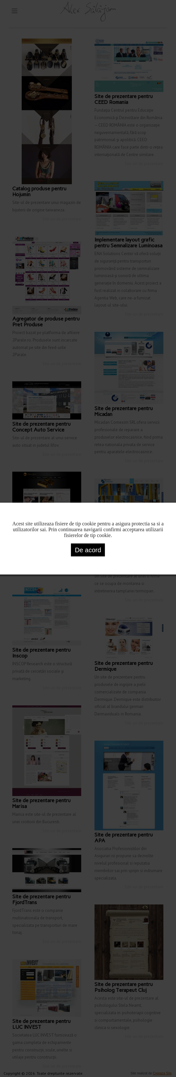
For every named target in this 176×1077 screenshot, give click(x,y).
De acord (88, 549)
